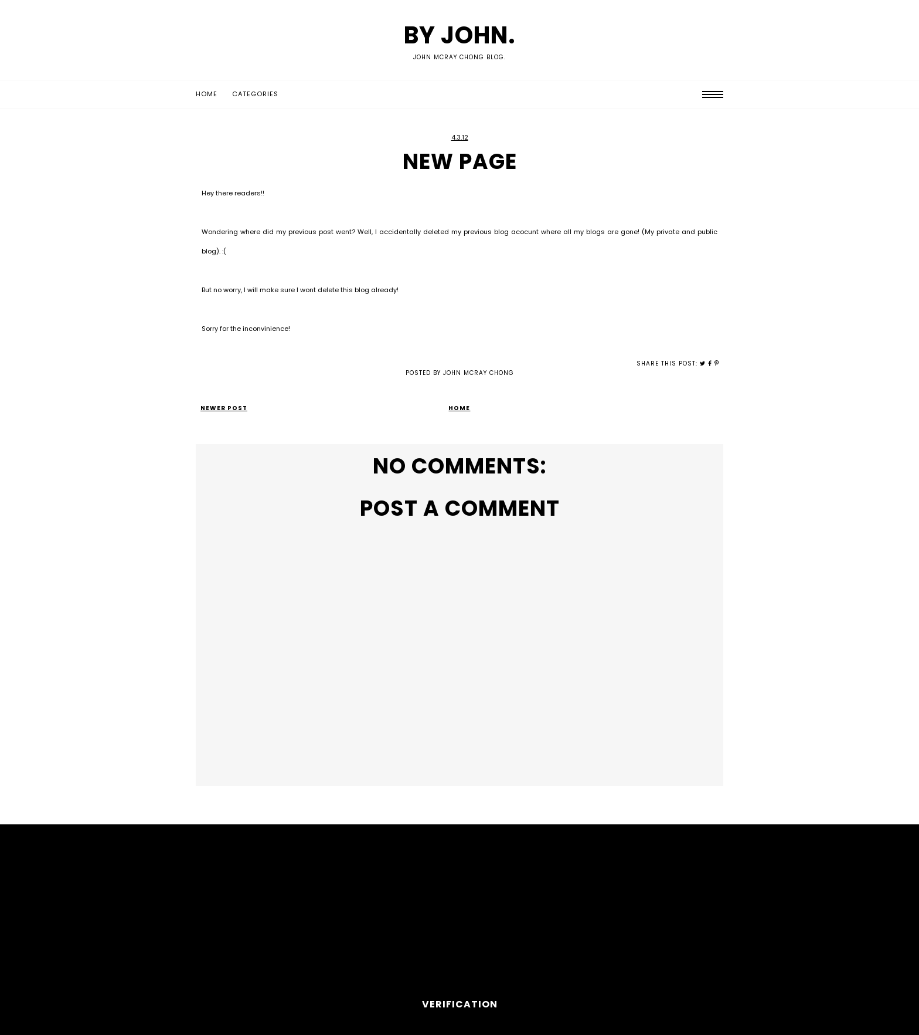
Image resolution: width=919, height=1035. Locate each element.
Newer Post (223, 408)
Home (206, 94)
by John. (460, 35)
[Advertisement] (459, 915)
